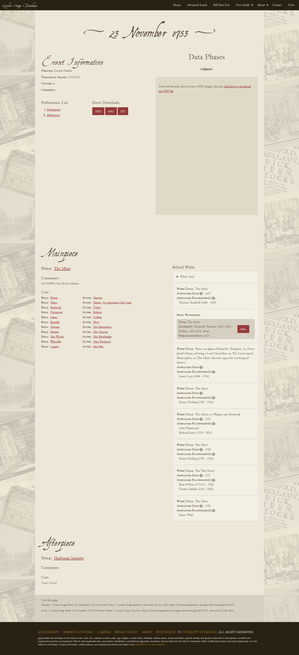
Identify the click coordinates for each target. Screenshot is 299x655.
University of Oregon (199, 632)
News (291, 5)
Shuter (97, 302)
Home (177, 5)
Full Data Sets (221, 5)
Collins (97, 317)
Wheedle (55, 341)
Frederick (55, 307)
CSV (123, 111)
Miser (53, 302)
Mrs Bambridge (102, 336)
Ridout (97, 312)
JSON (98, 111)
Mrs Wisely (57, 336)
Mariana (55, 327)
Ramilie (55, 322)
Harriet (54, 332)
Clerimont (56, 312)
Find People (165, 632)
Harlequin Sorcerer (69, 559)
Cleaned (216, 69)
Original (195, 69)
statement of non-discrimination (150, 644)
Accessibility (49, 632)
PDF (174, 69)
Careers (104, 632)
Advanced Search (197, 5)
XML (111, 111)
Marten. (98, 297)
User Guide (243, 5)
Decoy (54, 297)
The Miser (62, 269)
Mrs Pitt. (98, 346)
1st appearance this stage (117, 302)
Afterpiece (53, 115)
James (54, 317)
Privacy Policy (126, 632)
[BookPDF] (207, 150)
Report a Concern (78, 632)
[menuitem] (177, 5)
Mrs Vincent (100, 332)
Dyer (96, 322)
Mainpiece (53, 110)
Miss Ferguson (102, 341)
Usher (97, 307)
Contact (277, 5)
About (261, 5)
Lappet (54, 346)
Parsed (237, 69)
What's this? (187, 276)
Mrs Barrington (102, 327)
